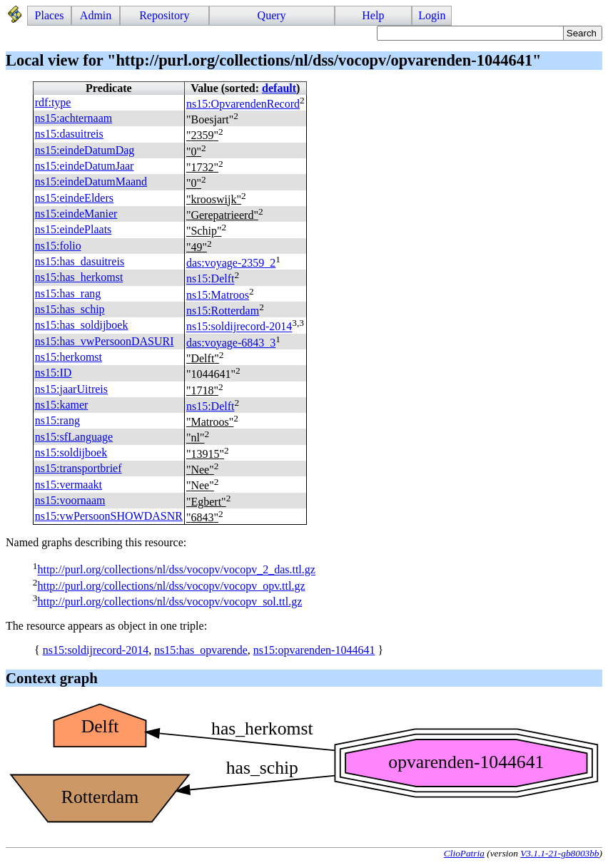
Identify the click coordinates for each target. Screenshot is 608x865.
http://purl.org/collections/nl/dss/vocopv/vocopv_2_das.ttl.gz (176, 570)
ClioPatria (464, 853)
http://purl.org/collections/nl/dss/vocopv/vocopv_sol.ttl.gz (169, 601)
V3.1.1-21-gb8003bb (559, 853)
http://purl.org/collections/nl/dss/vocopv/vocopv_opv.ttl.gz (171, 586)
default (279, 88)
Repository (164, 15)
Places (49, 15)
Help (373, 15)
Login (431, 15)
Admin (95, 15)
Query (272, 15)
